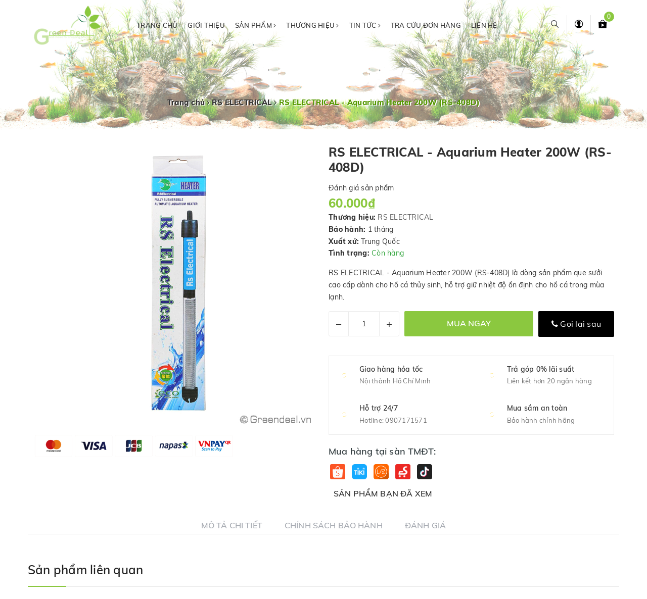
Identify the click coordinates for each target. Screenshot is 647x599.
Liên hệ (484, 25)
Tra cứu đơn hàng (426, 25)
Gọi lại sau (576, 324)
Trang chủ (156, 25)
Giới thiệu (206, 25)
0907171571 (406, 420)
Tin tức (365, 25)
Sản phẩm (255, 25)
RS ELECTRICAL (405, 217)
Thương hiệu (312, 25)
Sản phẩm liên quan (85, 569)
